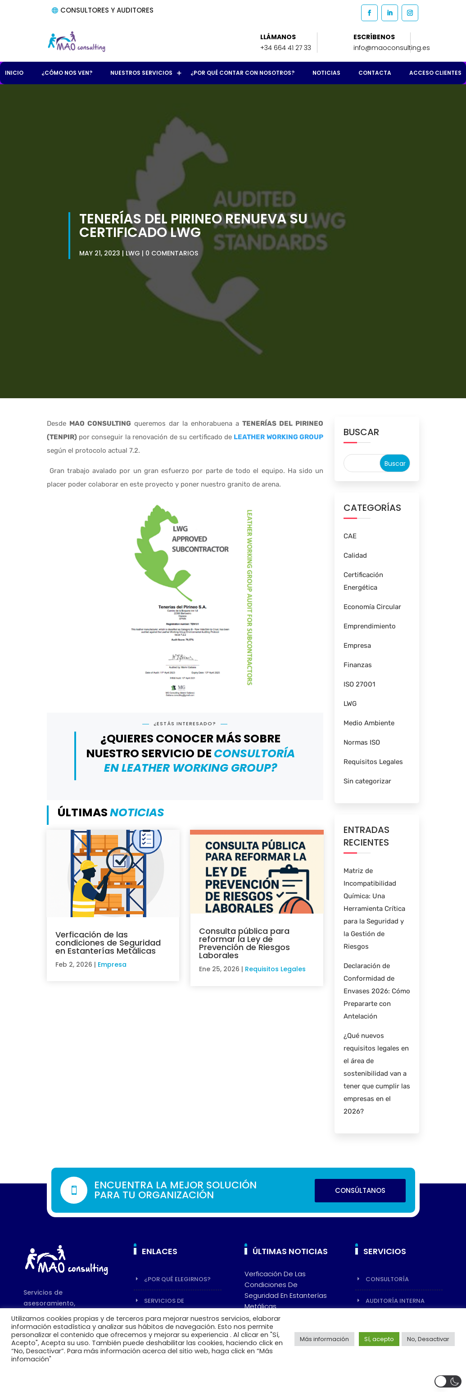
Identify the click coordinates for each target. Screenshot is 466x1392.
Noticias (326, 73)
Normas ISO (362, 742)
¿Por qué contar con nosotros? (242, 73)
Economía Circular (372, 607)
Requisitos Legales (275, 968)
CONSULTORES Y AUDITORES (107, 10)
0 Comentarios (171, 253)
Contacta (374, 73)
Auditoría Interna (395, 1300)
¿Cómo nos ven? (66, 73)
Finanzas (358, 665)
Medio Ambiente (369, 723)
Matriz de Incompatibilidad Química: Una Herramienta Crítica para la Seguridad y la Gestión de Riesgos (374, 909)
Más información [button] (324, 1339)
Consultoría (387, 1279)
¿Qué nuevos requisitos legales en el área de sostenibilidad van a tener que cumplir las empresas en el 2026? (377, 1073)
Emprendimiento (370, 626)
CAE (350, 536)
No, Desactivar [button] (428, 1339)
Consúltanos (360, 1190)
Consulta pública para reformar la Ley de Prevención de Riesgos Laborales (244, 943)
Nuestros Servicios (141, 73)
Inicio (14, 73)
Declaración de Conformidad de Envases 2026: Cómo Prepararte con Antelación (377, 991)
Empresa (112, 964)
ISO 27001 (359, 684)
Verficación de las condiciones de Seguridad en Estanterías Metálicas (108, 942)
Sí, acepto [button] (379, 1339)
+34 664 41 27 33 (285, 47)
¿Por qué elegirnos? (177, 1279)
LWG (133, 253)
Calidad (355, 555)
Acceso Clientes (435, 73)
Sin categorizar (367, 781)
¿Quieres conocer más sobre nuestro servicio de (190, 753)
